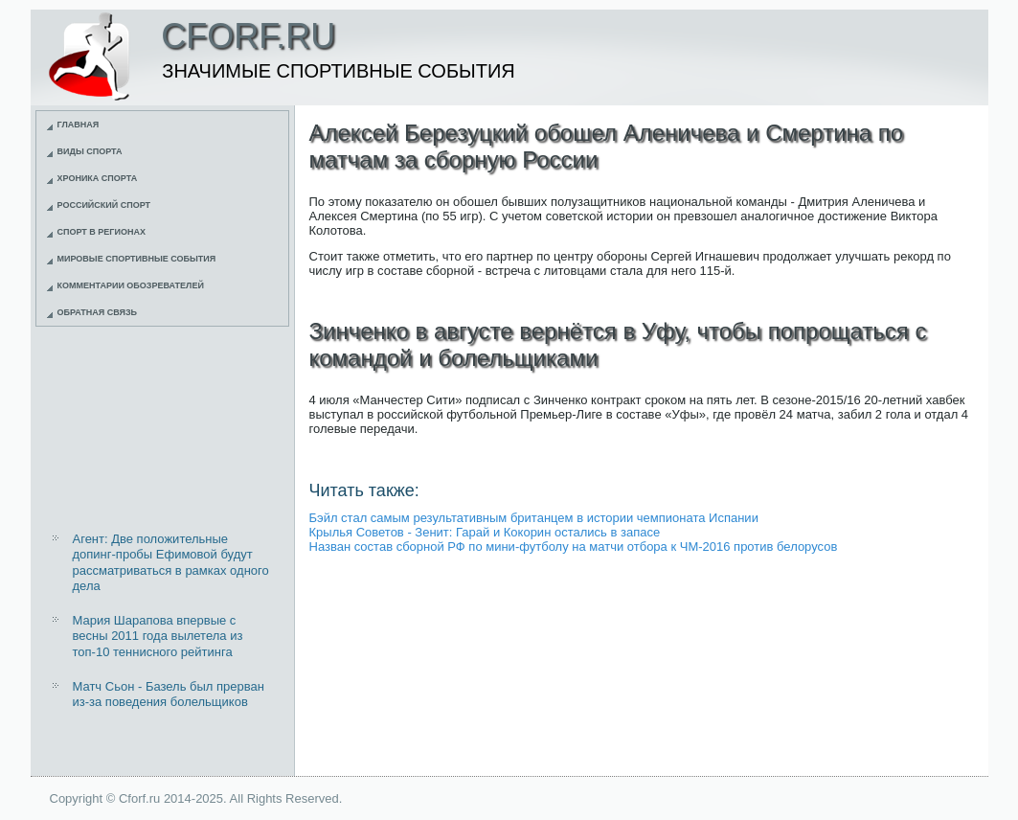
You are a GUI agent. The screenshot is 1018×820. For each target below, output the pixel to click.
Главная (78, 124)
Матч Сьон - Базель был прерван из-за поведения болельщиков (168, 694)
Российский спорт (104, 205)
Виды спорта (90, 151)
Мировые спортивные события (136, 258)
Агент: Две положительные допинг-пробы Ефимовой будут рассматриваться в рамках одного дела (171, 562)
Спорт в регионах (101, 232)
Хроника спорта (97, 178)
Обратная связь (97, 312)
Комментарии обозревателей (130, 285)
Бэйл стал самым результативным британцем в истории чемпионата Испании (533, 518)
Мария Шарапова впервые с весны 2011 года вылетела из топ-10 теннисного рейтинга (158, 636)
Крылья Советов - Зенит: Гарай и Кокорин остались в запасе (485, 532)
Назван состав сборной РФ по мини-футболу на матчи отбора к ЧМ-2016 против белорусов (573, 546)
